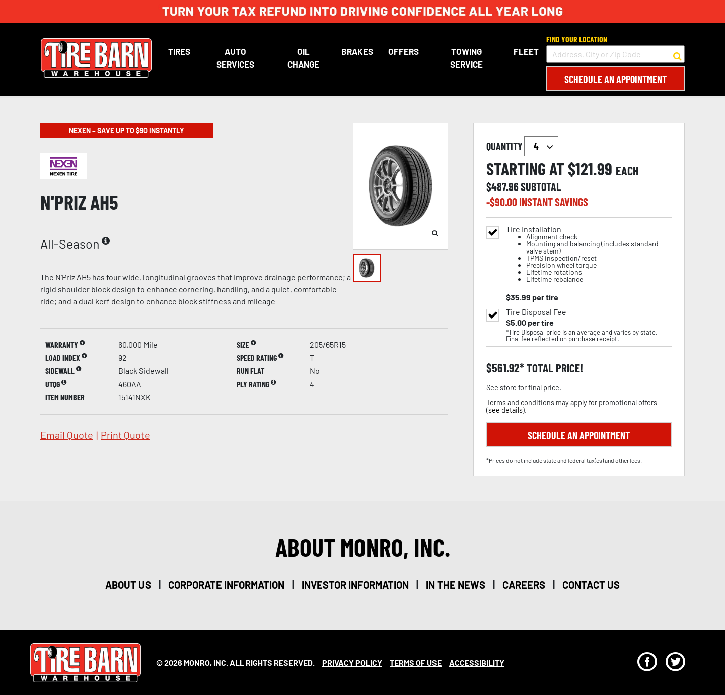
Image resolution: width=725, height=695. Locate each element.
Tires (179, 51)
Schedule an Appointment (615, 79)
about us (128, 585)
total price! (553, 368)
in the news (455, 585)
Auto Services (235, 58)
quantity (522, 146)
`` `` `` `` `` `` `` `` (541, 146)
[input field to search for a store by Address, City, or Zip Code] (615, 54)
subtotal (541, 186)
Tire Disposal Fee (536, 312)
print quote (125, 435)
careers (523, 585)
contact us (591, 585)
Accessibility (476, 662)
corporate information (226, 585)
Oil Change (303, 58)
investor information (355, 585)
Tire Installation (589, 254)
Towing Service (466, 58)
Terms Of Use (416, 662)
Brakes (357, 51)
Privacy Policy (352, 662)
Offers (403, 51)
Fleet (526, 51)
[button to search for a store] (677, 54)
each (627, 171)
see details (505, 410)
